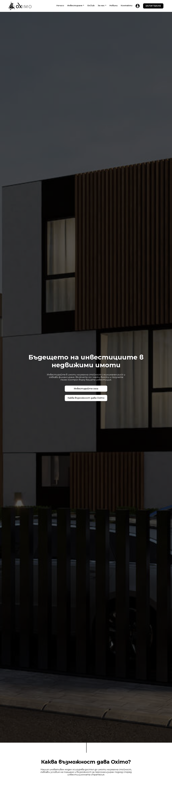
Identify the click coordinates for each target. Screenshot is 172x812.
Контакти (126, 5)
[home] (20, 6)
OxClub (91, 5)
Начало (60, 5)
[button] (75, 5)
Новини (114, 5)
